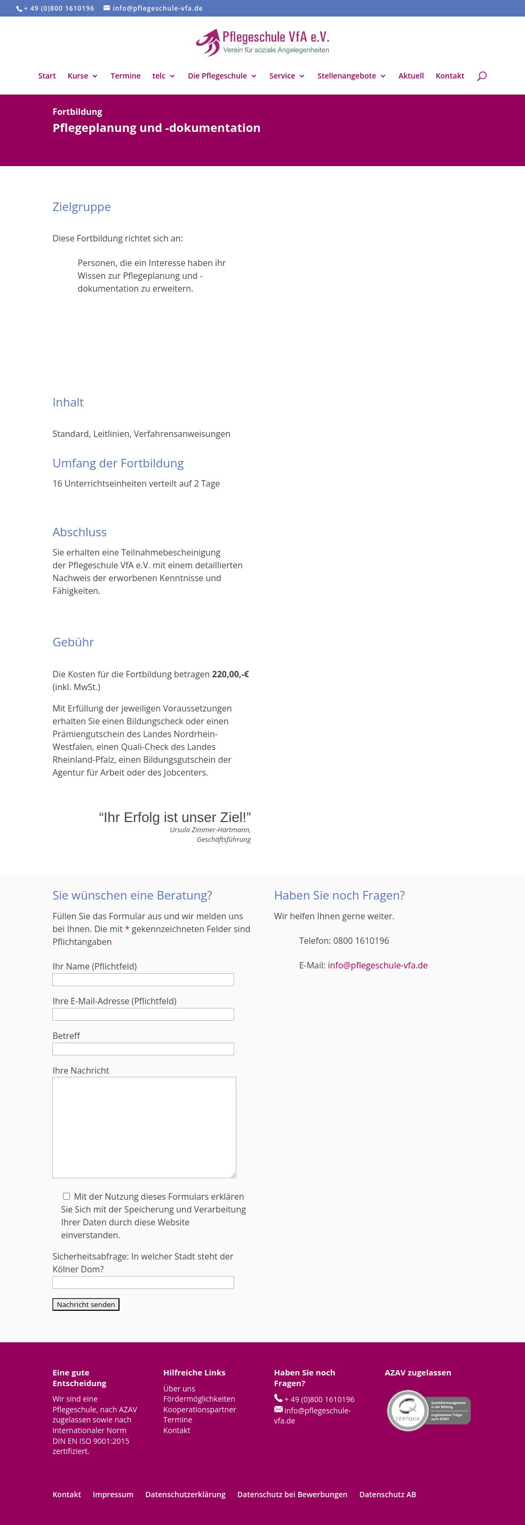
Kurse (78, 76)
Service (282, 76)
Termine (125, 76)
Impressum (113, 1494)
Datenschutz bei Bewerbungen (292, 1494)
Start (47, 76)
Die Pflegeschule (217, 76)
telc (159, 76)
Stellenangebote (346, 76)
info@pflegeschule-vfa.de (377, 965)
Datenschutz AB (387, 1494)
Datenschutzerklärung (185, 1494)
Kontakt (450, 76)
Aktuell (411, 76)
